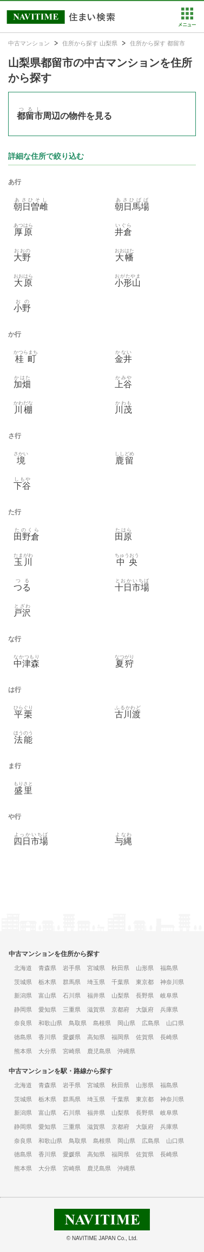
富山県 (47, 995)
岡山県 (126, 1023)
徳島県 (23, 1037)
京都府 (120, 1009)
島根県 (102, 1023)
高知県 (96, 1037)
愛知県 (47, 1009)
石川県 (72, 995)
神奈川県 (172, 982)
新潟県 (23, 995)
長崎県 (169, 1037)
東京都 (145, 982)
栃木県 (47, 982)
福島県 (169, 968)
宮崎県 (72, 1051)
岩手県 (72, 968)
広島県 (151, 1023)
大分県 (47, 1051)
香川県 (47, 1037)
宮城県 (96, 968)
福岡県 (120, 1037)
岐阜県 (169, 995)
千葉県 (120, 982)
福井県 (96, 995)
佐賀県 (145, 1037)
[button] (187, 24)
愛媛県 (72, 1037)
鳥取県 (78, 1023)
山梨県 (120, 995)
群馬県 (72, 982)
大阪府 (145, 1009)
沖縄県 (126, 1051)
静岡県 (23, 1009)
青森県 (47, 968)
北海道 (23, 968)
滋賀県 (96, 1009)
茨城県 (23, 982)
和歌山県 (50, 1023)
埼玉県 (96, 982)
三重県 (72, 1009)
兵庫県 (169, 1009)
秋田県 (120, 968)
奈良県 (23, 1023)
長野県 (145, 995)
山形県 (145, 968)
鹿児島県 (99, 1051)
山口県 (175, 1023)
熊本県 (23, 1051)
